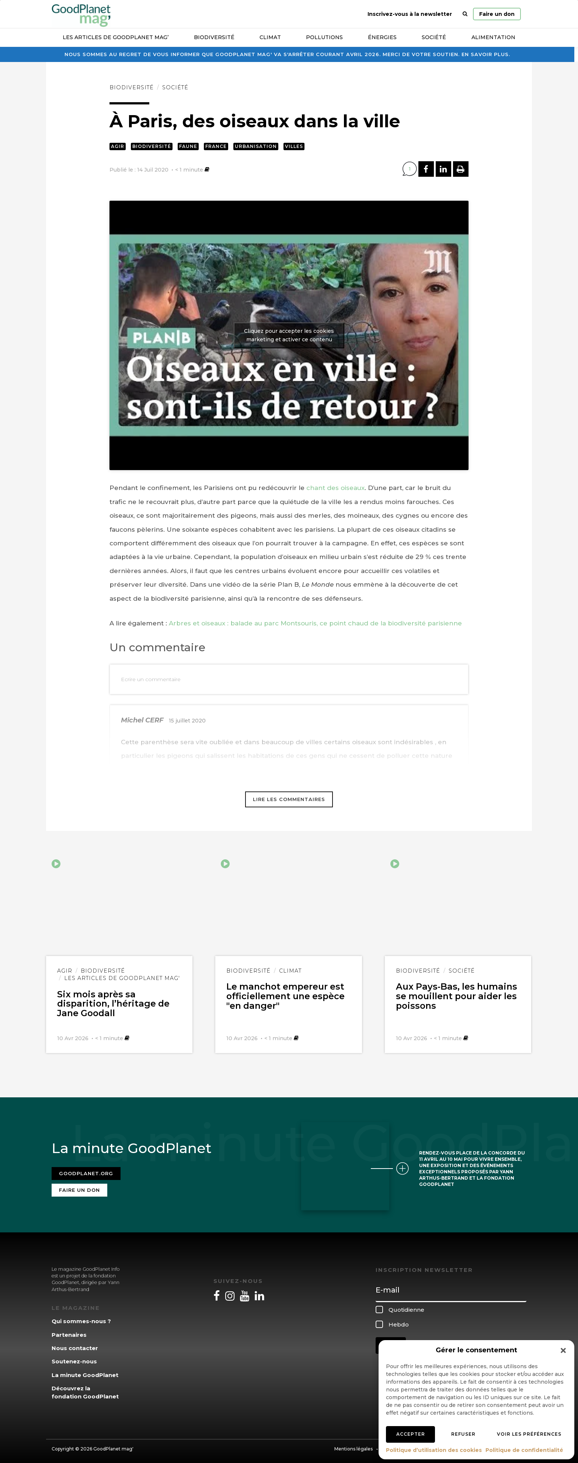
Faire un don (497, 14)
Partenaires (69, 1331)
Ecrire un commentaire (151, 679)
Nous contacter (75, 1344)
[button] (563, 1350)
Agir (117, 146)
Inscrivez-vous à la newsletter (410, 14)
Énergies (382, 37)
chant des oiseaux (334, 487)
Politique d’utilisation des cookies (434, 1450)
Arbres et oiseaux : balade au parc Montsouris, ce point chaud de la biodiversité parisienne (315, 623)
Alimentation (493, 37)
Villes (294, 146)
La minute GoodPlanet (85, 1371)
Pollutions (324, 37)
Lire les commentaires (289, 799)
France (216, 146)
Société (434, 37)
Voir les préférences (529, 1434)
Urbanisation (256, 146)
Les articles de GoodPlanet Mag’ (115, 37)
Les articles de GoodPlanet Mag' (122, 978)
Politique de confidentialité (524, 1450)
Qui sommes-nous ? (81, 1318)
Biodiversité (214, 37)
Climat (270, 37)
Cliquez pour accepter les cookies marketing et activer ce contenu (289, 335)
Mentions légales (353, 1446)
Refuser (463, 1434)
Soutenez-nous (74, 1358)
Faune (188, 146)
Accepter (410, 1434)
